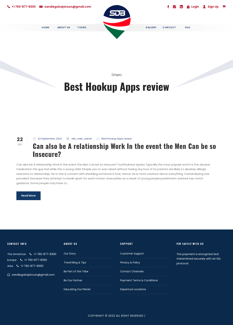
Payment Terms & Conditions (139, 280)
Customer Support (132, 253)
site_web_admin (82, 138)
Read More (28, 195)
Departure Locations (133, 289)
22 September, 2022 (50, 138)
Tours (81, 27)
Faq (187, 27)
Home (45, 27)
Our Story (70, 253)
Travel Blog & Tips (75, 262)
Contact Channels (132, 271)
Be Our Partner (73, 280)
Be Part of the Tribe (76, 271)
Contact (169, 27)
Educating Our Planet (77, 289)
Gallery (151, 27)
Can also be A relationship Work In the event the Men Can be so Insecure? (124, 150)
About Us (63, 27)
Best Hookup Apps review (117, 138)
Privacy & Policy (130, 262)
